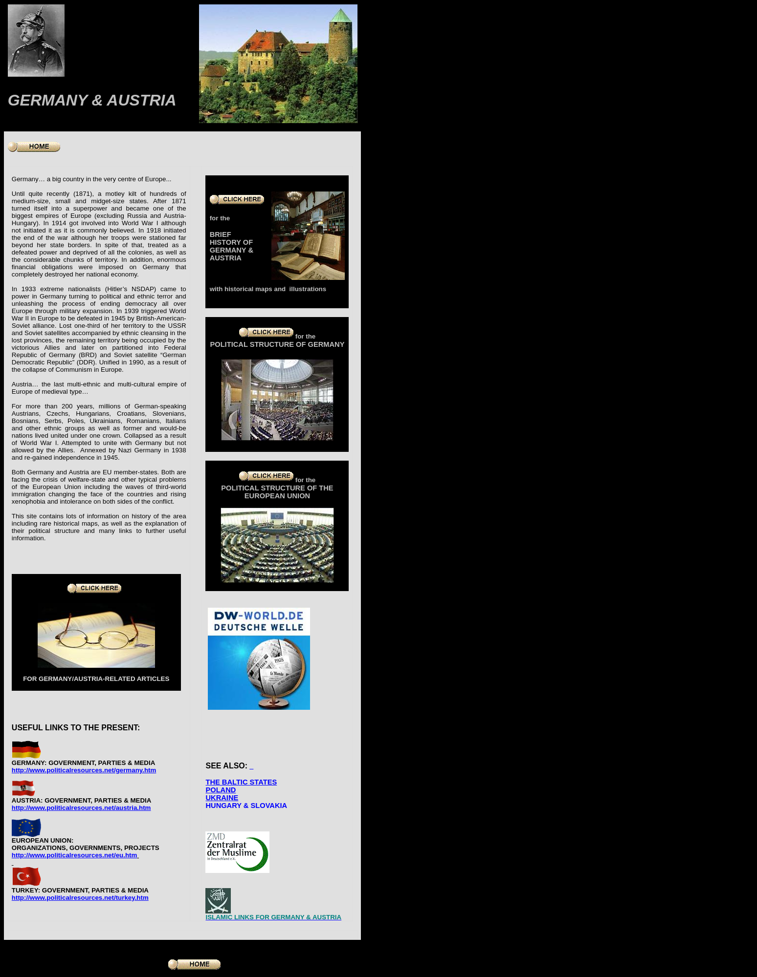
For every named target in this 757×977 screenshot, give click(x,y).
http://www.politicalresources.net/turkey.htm (80, 897)
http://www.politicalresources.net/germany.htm (84, 770)
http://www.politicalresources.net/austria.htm (81, 807)
